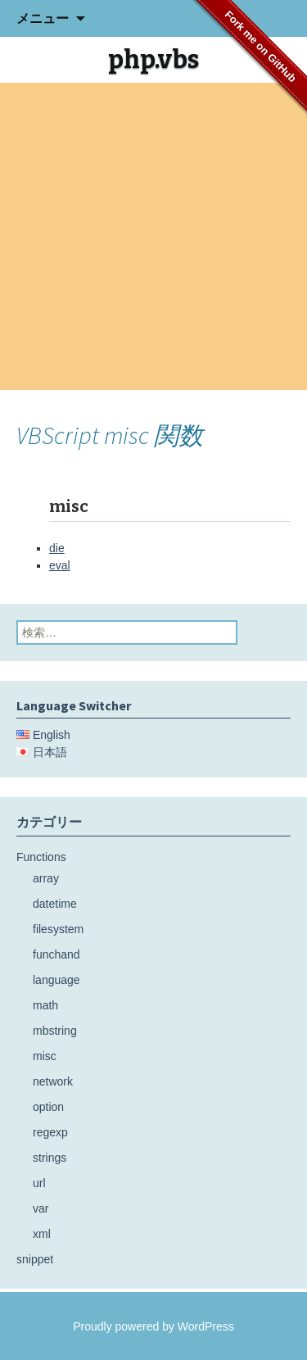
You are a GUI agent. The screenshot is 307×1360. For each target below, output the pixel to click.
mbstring (55, 1030)
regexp (50, 1132)
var (40, 1208)
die (57, 548)
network (53, 1081)
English (51, 734)
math (45, 1005)
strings (49, 1157)
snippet (34, 1259)
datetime (55, 903)
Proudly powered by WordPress (153, 1326)
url (39, 1183)
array (46, 878)
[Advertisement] (153, 236)
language (56, 979)
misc (44, 1056)
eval (59, 565)
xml (42, 1233)
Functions (41, 857)
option (48, 1106)
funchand (56, 954)
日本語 (50, 752)
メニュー (42, 18)
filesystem (58, 929)
